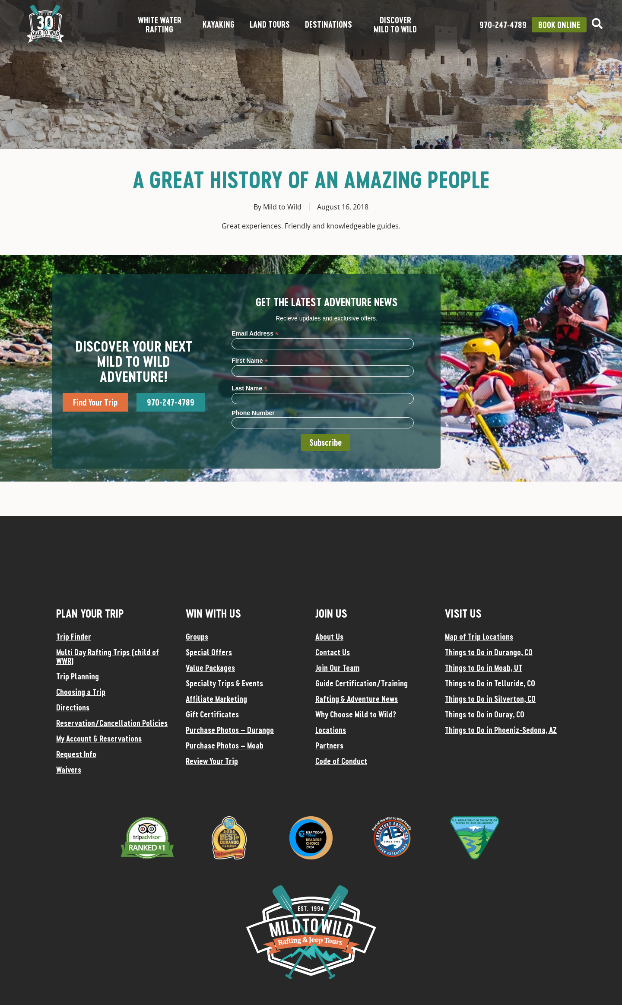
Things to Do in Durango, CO (489, 652)
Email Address (255, 333)
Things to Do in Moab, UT (483, 667)
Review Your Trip (212, 761)
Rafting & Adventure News (356, 699)
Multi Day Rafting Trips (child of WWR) (107, 656)
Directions (72, 707)
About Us (329, 636)
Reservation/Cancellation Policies (112, 723)
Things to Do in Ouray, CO (484, 714)
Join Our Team (337, 667)
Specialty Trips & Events (224, 683)
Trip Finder (73, 636)
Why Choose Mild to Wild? (355, 714)
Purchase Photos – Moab (224, 745)
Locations (330, 730)
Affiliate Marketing (216, 699)
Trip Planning (77, 676)
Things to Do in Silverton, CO (490, 699)
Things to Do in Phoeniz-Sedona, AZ (501, 730)
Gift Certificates (212, 714)
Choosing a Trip (80, 692)
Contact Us (332, 652)
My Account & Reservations (99, 738)
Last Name (249, 388)
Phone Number (253, 413)
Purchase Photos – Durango (230, 730)
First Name (250, 360)
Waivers (68, 769)
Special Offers (209, 652)
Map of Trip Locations (479, 636)
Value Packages (210, 667)
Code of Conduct (341, 761)
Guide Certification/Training (361, 683)
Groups (197, 636)
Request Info (76, 754)
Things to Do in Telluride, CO (490, 683)
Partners (329, 745)
